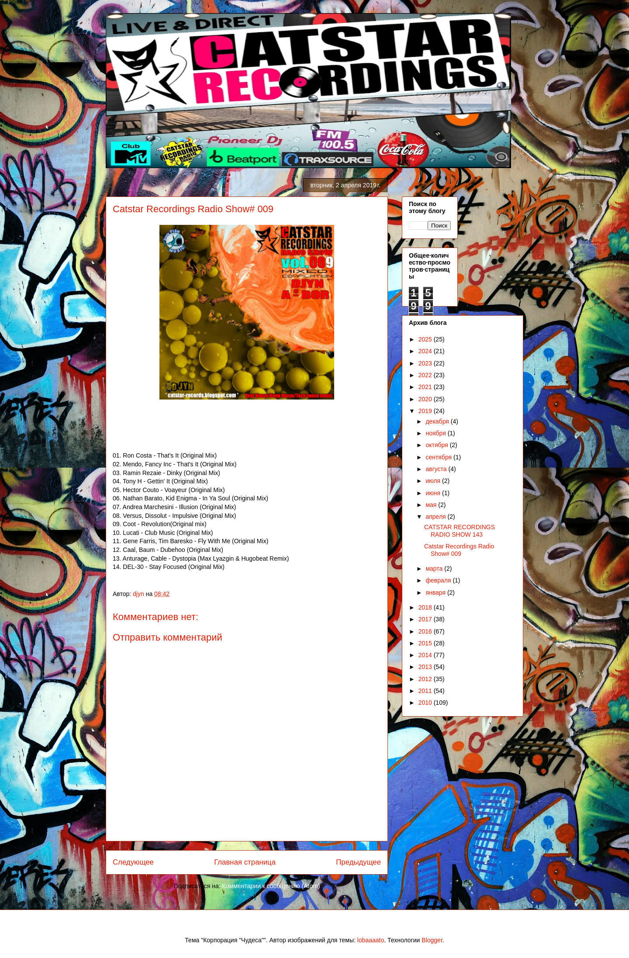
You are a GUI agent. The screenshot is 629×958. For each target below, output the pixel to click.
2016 (426, 631)
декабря (437, 421)
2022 (426, 375)
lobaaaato (370, 940)
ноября (436, 433)
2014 (426, 654)
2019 (426, 410)
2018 (426, 607)
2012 (426, 678)
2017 (426, 619)
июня (433, 492)
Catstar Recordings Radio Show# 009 (459, 550)
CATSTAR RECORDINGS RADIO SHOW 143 (459, 531)
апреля (436, 516)
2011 (426, 690)
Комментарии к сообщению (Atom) (271, 885)
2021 (426, 386)
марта (434, 568)
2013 (426, 666)
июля (433, 480)
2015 (426, 643)
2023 (426, 363)
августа (436, 468)
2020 (426, 399)
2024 (426, 351)
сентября (439, 457)
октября (437, 444)
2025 (426, 339)
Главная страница (245, 862)
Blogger (432, 940)
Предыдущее (358, 862)
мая (431, 504)
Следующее (133, 862)
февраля (439, 580)
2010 (426, 702)
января (436, 592)
